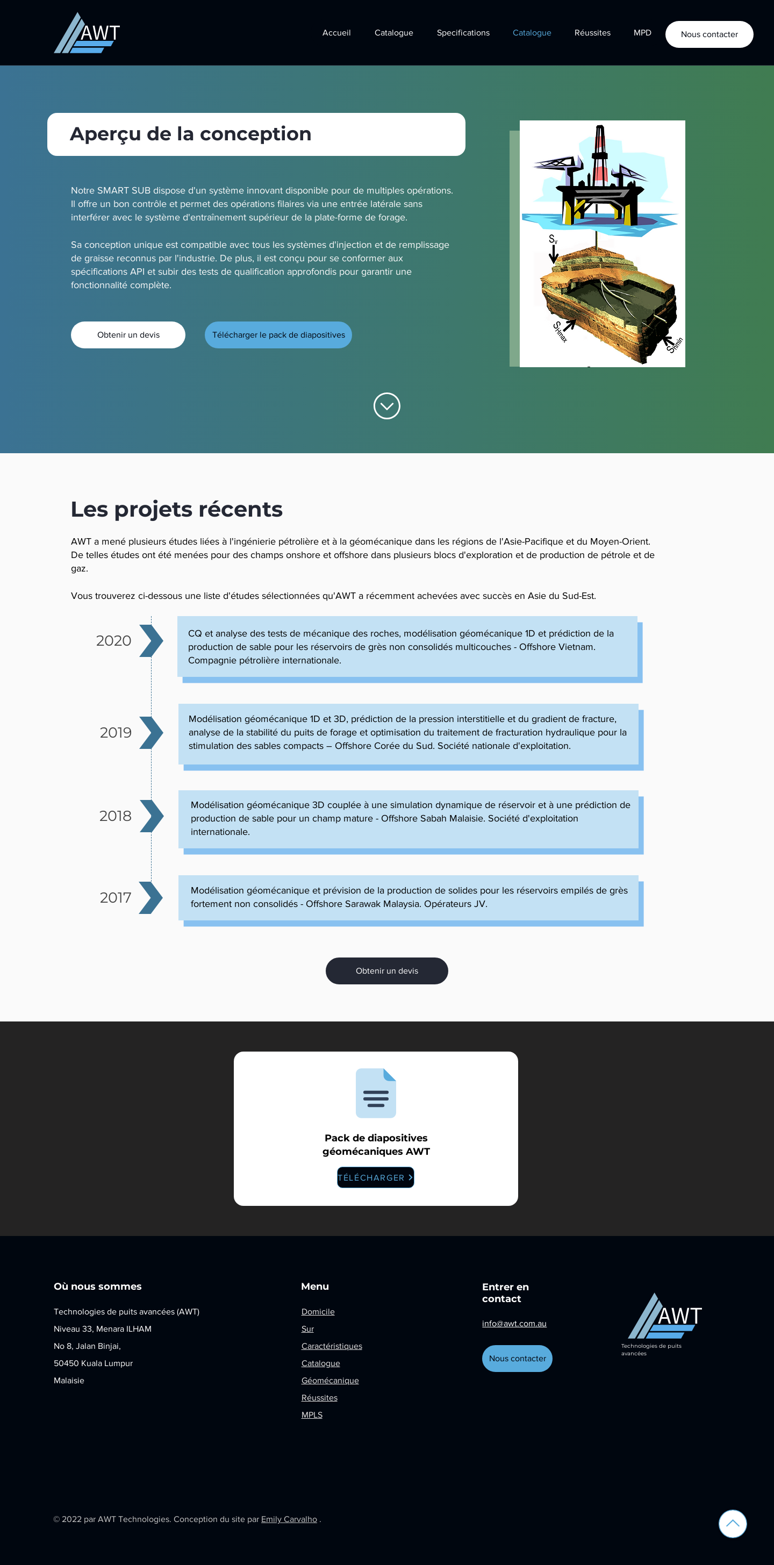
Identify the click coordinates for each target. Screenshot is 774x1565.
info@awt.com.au (514, 1323)
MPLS (312, 1414)
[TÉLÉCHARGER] (375, 1177)
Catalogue (321, 1363)
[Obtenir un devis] (128, 334)
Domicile (318, 1311)
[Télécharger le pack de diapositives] (278, 334)
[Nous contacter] (709, 34)
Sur (308, 1328)
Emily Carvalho (289, 1519)
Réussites (320, 1397)
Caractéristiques (332, 1345)
